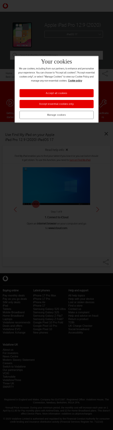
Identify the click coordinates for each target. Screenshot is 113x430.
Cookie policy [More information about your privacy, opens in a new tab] (75, 80)
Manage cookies (56, 114)
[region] (56, 89)
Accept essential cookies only (56, 104)
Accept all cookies (56, 93)
